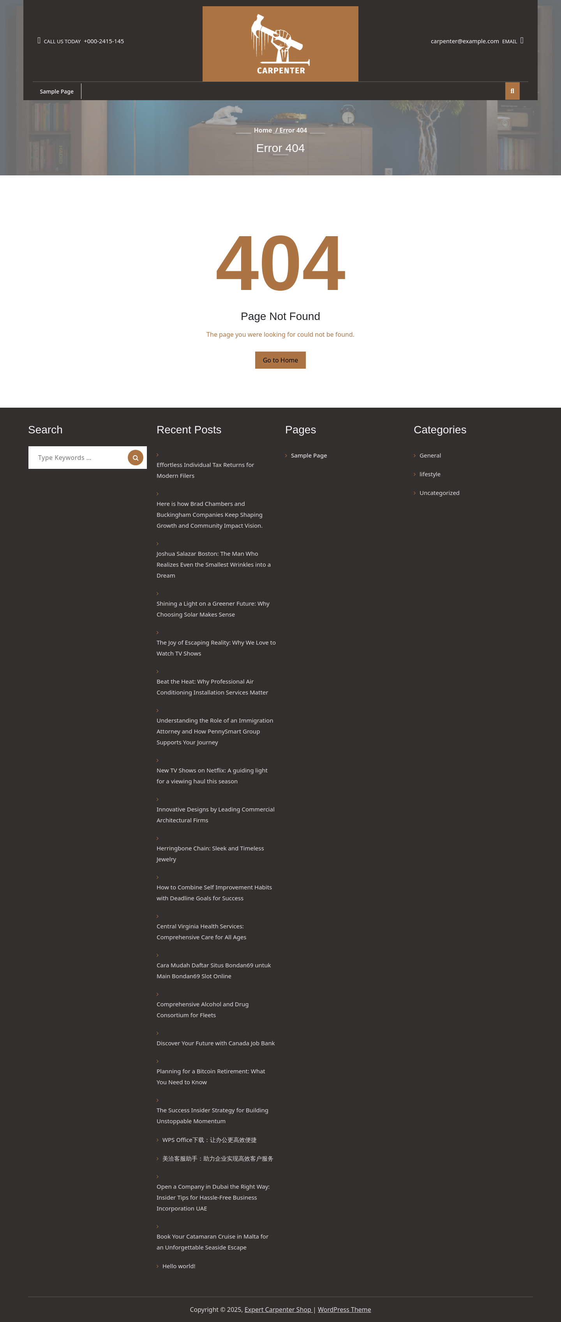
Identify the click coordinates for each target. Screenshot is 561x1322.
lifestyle (430, 474)
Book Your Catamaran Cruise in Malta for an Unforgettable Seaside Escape (212, 1241)
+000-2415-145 (105, 41)
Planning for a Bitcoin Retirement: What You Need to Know (211, 1076)
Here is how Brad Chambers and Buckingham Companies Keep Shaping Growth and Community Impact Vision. (211, 514)
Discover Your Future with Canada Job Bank (216, 1043)
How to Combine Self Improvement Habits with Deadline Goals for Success (214, 892)
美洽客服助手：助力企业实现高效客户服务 (217, 1158)
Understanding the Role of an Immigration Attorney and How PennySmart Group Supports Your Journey (215, 731)
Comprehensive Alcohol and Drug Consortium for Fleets (203, 1009)
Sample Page (57, 91)
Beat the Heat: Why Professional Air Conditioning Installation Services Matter (212, 686)
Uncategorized (440, 493)
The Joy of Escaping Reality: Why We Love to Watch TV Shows (216, 647)
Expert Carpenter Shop (279, 1309)
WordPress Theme (344, 1309)
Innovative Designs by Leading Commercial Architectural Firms (216, 814)
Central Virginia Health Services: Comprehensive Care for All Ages (201, 931)
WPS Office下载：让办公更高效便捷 (209, 1139)
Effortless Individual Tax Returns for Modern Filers (205, 470)
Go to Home (280, 360)
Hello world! (178, 1266)
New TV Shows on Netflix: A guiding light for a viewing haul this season (212, 775)
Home (263, 130)
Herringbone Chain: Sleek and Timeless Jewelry (210, 853)
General (430, 455)
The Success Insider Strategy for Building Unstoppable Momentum (212, 1115)
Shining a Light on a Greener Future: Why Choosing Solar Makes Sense (213, 608)
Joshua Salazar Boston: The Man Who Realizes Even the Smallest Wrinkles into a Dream (214, 564)
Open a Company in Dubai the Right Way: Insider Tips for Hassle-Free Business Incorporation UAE (213, 1197)
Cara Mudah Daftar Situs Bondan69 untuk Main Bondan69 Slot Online (214, 970)
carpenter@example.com (462, 41)
